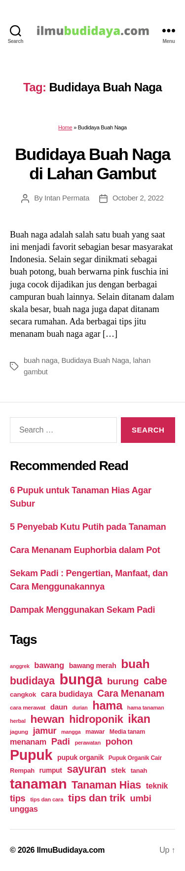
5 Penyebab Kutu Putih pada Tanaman (88, 527)
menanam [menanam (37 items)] (28, 741)
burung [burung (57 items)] (123, 681)
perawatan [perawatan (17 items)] (87, 743)
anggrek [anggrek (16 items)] (20, 666)
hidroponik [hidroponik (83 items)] (96, 719)
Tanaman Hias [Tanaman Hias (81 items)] (106, 785)
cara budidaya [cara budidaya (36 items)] (67, 693)
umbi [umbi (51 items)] (140, 798)
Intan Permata (66, 198)
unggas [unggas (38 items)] (24, 808)
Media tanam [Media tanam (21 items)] (127, 731)
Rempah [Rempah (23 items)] (22, 770)
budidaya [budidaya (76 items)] (32, 680)
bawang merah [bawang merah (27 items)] (92, 666)
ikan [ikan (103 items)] (139, 719)
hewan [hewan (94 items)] (48, 719)
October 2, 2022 (138, 198)
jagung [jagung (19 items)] (19, 731)
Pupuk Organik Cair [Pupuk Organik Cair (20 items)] (135, 757)
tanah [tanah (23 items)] (139, 770)
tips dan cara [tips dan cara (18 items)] (46, 799)
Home (65, 127)
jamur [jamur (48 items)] (45, 731)
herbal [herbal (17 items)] (18, 721)
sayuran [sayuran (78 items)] (86, 769)
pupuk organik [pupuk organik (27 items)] (80, 757)
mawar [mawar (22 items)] (95, 731)
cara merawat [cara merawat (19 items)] (27, 707)
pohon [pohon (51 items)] (119, 741)
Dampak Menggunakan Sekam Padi (82, 610)
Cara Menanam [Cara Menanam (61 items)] (130, 693)
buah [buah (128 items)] (135, 664)
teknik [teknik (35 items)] (157, 786)
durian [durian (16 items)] (80, 708)
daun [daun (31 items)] (59, 707)
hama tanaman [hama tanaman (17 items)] (145, 708)
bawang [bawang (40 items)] (49, 665)
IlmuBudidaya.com (71, 850)
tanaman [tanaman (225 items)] (38, 784)
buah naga (41, 360)
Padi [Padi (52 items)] (60, 741)
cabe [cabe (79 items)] (155, 681)
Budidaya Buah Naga (95, 360)
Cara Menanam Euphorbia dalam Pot (85, 550)
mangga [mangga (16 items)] (70, 732)
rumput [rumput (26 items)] (50, 770)
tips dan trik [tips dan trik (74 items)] (96, 797)
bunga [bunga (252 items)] (81, 679)
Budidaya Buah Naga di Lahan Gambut (92, 164)
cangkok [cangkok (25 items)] (23, 694)
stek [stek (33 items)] (118, 770)
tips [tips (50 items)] (17, 798)
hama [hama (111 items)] (107, 705)
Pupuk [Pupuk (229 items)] (31, 755)
